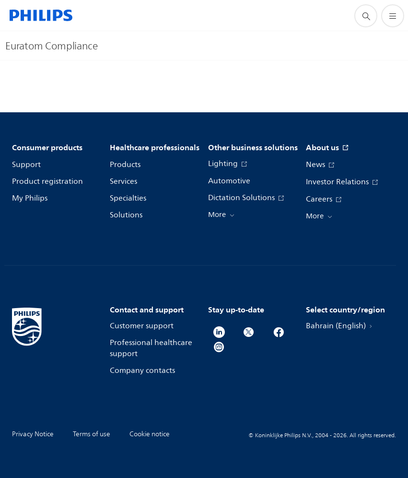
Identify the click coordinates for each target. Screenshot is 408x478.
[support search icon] (365, 15)
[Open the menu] (392, 15)
